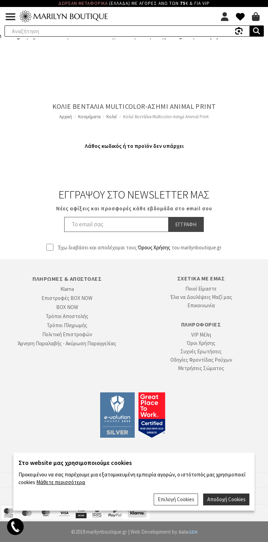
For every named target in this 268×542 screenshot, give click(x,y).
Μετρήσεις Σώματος (201, 368)
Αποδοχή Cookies (226, 499)
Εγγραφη (185, 224)
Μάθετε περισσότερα (60, 482)
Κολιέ (111, 117)
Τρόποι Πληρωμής (67, 325)
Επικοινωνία (201, 305)
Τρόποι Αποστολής (67, 316)
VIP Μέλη (201, 334)
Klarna (67, 289)
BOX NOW (67, 307)
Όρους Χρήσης (154, 247)
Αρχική (65, 117)
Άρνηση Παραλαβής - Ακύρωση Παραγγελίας (67, 343)
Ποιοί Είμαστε (201, 288)
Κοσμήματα (89, 117)
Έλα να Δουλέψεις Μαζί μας (201, 297)
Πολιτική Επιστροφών (67, 334)
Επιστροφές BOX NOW (67, 298)
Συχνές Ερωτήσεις (201, 351)
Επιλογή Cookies (176, 499)
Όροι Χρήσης (201, 343)
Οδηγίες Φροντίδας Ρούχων (201, 359)
